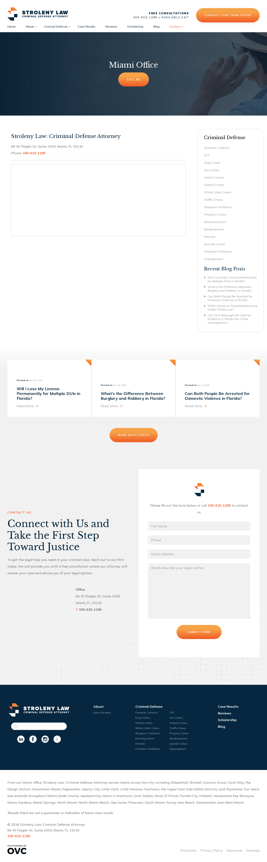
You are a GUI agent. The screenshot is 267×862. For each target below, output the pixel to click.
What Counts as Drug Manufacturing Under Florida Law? (232, 307)
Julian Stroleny (102, 712)
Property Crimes (215, 214)
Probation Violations (218, 251)
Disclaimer (188, 850)
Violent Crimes (214, 177)
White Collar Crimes (217, 192)
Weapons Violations (218, 207)
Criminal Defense (56, 26)
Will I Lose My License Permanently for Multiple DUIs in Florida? (232, 279)
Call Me (134, 79)
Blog (156, 26)
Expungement (213, 259)
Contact (174, 26)
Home (11, 26)
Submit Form (199, 632)
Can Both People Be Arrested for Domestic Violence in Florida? (230, 298)
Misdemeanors (214, 229)
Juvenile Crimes (214, 244)
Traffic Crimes (213, 199)
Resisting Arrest (215, 222)
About (30, 26)
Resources (235, 850)
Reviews (111, 26)
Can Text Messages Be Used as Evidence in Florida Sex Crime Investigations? (229, 318)
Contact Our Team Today (228, 15)
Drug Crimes (212, 162)
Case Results (86, 26)
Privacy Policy (212, 850)
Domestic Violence (217, 148)
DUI (206, 155)
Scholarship (135, 26)
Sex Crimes (211, 170)
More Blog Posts (133, 435)
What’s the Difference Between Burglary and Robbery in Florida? (230, 288)
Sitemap (253, 850)
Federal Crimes (214, 185)
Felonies (209, 237)
